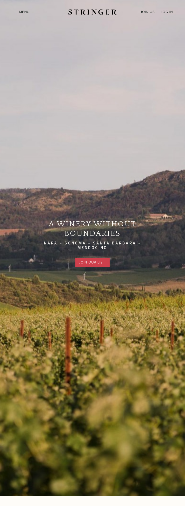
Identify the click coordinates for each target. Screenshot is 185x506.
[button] (21, 12)
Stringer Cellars (92, 12)
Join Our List (92, 262)
